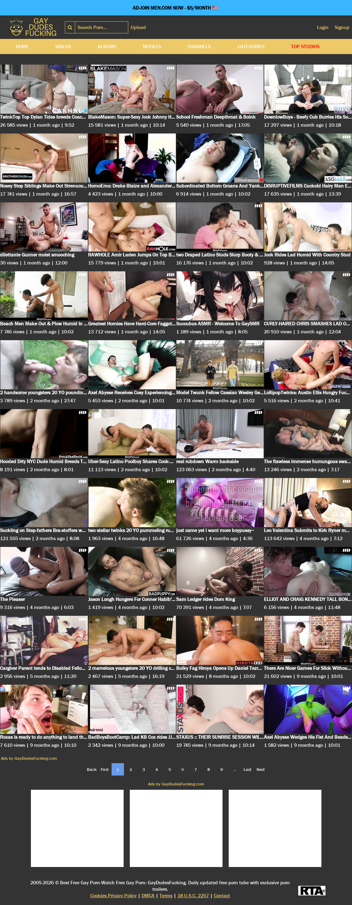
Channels (199, 46)
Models (152, 46)
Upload (138, 27)
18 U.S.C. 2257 (193, 895)
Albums (107, 46)
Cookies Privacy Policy (113, 895)
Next (261, 769)
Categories (251, 46)
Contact (222, 895)
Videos (63, 46)
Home (22, 46)
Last (248, 769)
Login (323, 27)
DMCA (148, 895)
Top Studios (305, 46)
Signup (342, 27)
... (234, 769)
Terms (165, 895)
